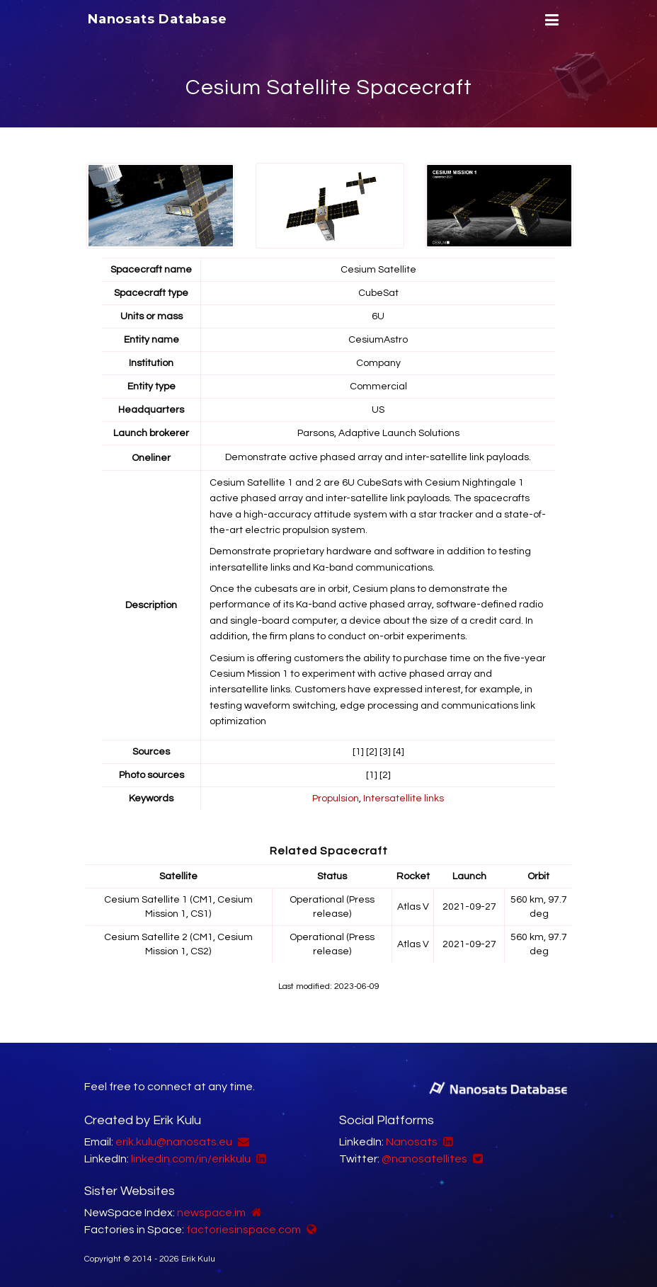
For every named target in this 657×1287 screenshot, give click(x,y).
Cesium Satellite (378, 270)
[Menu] (550, 20)
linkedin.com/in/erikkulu (191, 1159)
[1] (358, 752)
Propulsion (335, 798)
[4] (398, 752)
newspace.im (211, 1212)
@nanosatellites (424, 1159)
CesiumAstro (378, 340)
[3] (385, 752)
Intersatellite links (403, 798)
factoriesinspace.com (243, 1229)
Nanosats (412, 1142)
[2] (371, 752)
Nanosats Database (157, 19)
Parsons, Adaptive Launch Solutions (378, 433)
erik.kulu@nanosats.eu (173, 1142)
